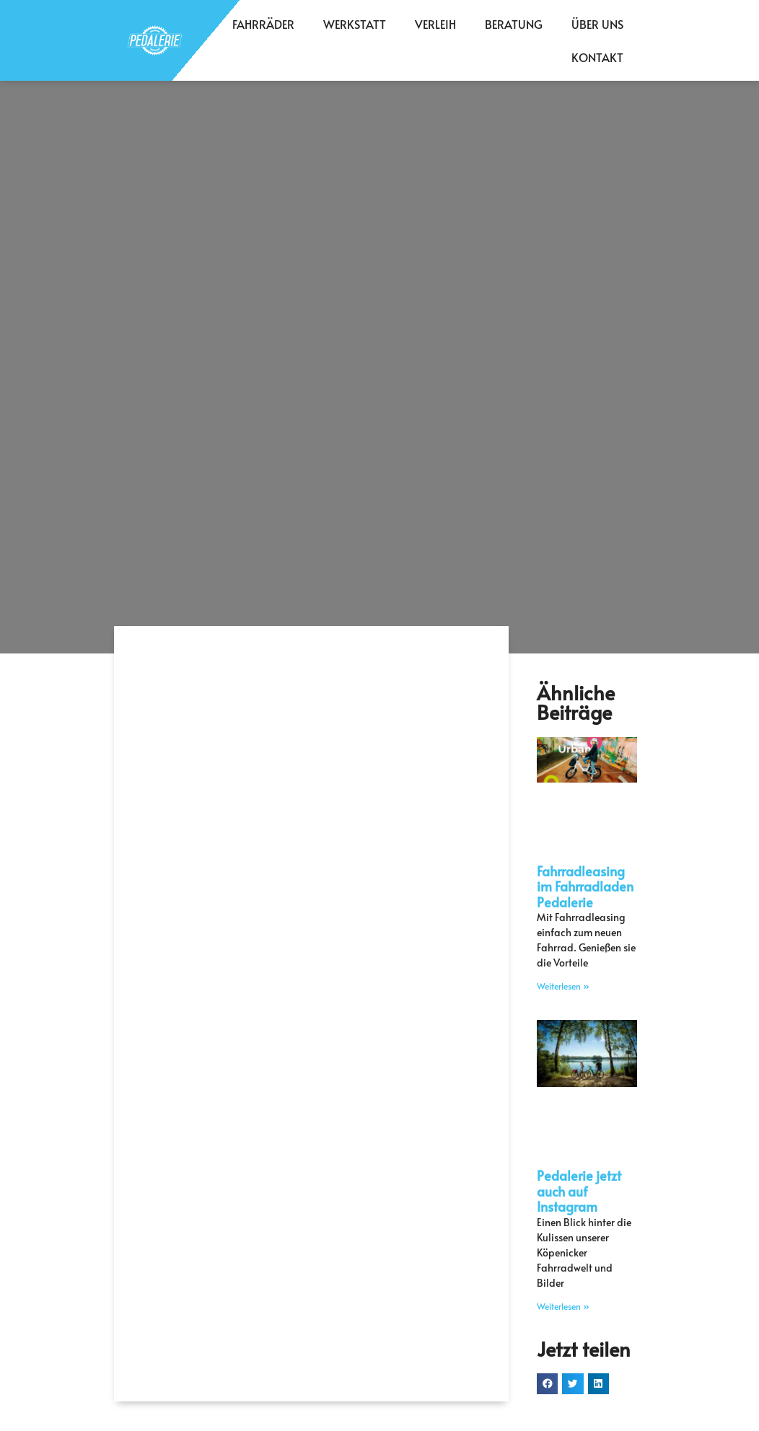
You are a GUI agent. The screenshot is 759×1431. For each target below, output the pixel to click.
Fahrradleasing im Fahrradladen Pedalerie (585, 886)
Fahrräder (263, 24)
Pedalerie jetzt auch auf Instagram (579, 1190)
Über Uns (597, 24)
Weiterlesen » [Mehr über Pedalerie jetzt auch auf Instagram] (563, 1306)
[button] (547, 1383)
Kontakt (597, 57)
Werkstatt (354, 24)
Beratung (514, 24)
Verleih (435, 24)
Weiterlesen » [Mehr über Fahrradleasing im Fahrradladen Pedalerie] (563, 986)
